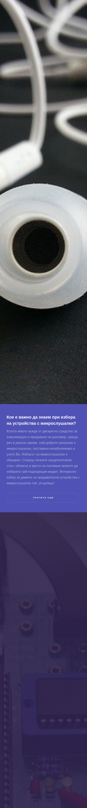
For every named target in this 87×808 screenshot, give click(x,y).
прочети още (43, 497)
